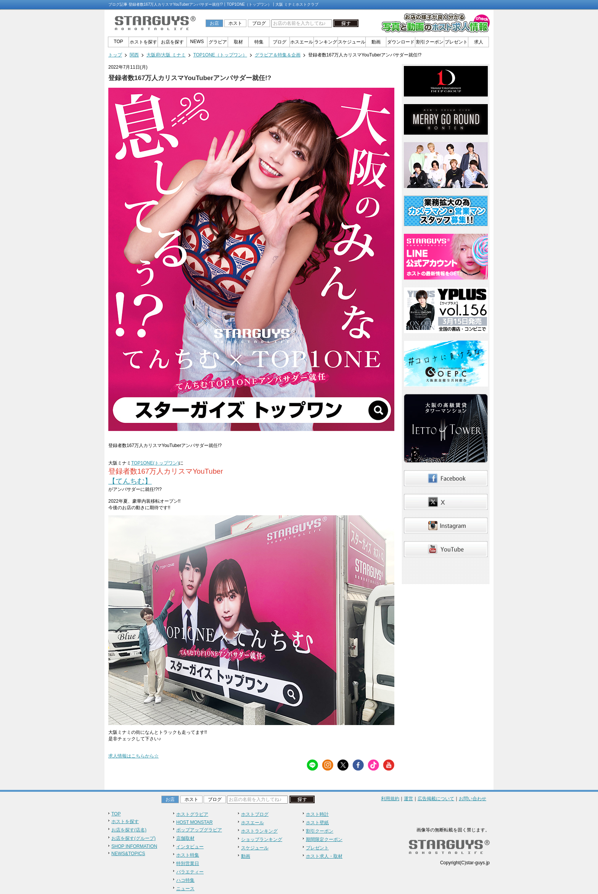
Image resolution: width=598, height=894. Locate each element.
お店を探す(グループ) (133, 838)
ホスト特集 (187, 855)
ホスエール (301, 42)
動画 (376, 42)
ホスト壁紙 (317, 822)
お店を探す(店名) (128, 830)
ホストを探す (143, 42)
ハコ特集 (185, 880)
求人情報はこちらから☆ (133, 756)
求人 (478, 42)
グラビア (218, 42)
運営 (408, 798)
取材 (238, 42)
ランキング (325, 42)
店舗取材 (185, 838)
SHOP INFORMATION (134, 846)
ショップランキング (261, 839)
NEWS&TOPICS (128, 853)
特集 (259, 42)
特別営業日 (187, 863)
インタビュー (190, 846)
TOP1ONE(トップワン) (155, 463)
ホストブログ (254, 814)
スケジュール (351, 42)
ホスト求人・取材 (324, 856)
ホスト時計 (317, 814)
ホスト (235, 23)
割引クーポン (430, 42)
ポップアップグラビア (199, 830)
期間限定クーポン (324, 839)
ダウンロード (401, 42)
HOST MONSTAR (194, 822)
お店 (214, 23)
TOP (118, 41)
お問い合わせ (472, 798)
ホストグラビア (192, 814)
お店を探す (172, 42)
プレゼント (456, 42)
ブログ (259, 23)
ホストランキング (259, 831)
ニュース (185, 888)
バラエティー (190, 872)
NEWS (197, 41)
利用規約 (390, 798)
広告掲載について (436, 798)
